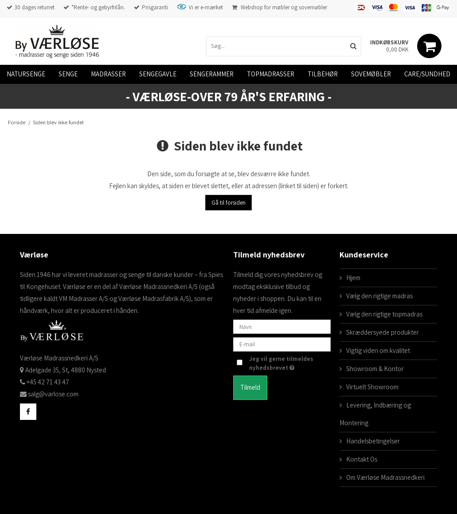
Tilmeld (250, 387)
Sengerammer (212, 74)
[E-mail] (282, 344)
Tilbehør (323, 74)
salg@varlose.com (53, 394)
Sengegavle (157, 74)
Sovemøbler (371, 74)
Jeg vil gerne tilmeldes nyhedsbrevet (288, 363)
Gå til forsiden (228, 202)
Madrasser (108, 74)
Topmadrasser (270, 74)
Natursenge (26, 74)
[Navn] (282, 326)
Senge (68, 74)
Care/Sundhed (427, 74)
